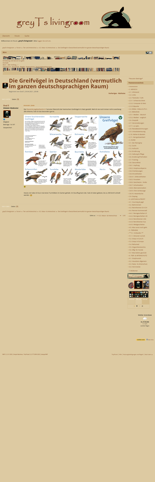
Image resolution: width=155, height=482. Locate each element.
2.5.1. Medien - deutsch (137, 115)
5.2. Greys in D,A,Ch (135, 239)
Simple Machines (18, 354)
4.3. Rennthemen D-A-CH (137, 208)
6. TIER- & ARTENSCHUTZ (137, 255)
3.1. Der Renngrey (135, 143)
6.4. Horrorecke (134, 267)
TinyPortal (115, 354)
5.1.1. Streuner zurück (136, 236)
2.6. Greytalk (133, 120)
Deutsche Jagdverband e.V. (36, 109)
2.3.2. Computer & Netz (137, 103)
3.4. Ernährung (134, 151)
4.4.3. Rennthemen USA (137, 219)
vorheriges (113, 93)
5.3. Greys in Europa (136, 241)
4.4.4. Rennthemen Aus (137, 222)
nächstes (121, 93)
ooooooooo (133, 86)
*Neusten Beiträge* (136, 78)
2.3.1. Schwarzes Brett (136, 101)
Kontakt (5, 63)
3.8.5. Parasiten (134, 179)
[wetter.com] (140, 340)
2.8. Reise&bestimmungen (138, 129)
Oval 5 (6, 105)
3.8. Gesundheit (134, 162)
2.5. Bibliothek (133, 112)
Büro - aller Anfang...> (10, 65)
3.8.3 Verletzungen (135, 171)
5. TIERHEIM (133, 230)
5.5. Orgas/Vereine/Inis (137, 247)
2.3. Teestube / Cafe (135, 98)
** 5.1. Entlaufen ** (135, 233)
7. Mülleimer (133, 271)
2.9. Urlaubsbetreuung (136, 131)
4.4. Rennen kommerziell (137, 210)
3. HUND (131, 140)
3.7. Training (133, 160)
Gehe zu (92, 216)
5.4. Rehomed (133, 244)
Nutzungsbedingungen (44, 67)
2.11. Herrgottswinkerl (136, 137)
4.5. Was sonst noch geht (137, 227)
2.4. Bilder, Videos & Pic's (137, 109)
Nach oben (5, 206)
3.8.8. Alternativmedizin (137, 188)
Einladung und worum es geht (13, 61)
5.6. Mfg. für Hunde (135, 250)
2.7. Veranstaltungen (136, 123)
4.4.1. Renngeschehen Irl (137, 213)
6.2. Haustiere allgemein (137, 261)
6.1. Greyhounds (134, 258)
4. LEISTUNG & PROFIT (136, 199)
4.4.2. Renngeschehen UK (137, 216)
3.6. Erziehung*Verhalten (137, 157)
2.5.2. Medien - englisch (137, 117)
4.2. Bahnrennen (134, 205)
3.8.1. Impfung (134, 165)
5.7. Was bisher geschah (137, 253)
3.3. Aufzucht (133, 148)
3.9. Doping (132, 196)
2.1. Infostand (133, 92)
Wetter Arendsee (145, 315)
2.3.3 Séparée (133, 106)
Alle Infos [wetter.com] (150, 340)
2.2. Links (132, 95)
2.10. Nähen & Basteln (136, 134)
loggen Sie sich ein (44, 41)
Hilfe (120, 354)
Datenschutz (30, 67)
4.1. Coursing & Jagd (136, 202)
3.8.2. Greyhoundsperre (137, 168)
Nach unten (6, 99)
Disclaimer (15, 67)
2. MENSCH (132, 89)
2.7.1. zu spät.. (133, 126)
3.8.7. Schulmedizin (135, 185)
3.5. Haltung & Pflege (136, 154)
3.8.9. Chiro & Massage (137, 191)
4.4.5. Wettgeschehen (136, 224)
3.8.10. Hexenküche (135, 194)
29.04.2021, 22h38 (29, 105)
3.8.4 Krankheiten (135, 174)
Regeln (22, 67)
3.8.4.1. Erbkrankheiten (137, 177)
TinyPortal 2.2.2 (28, 354)
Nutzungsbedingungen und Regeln (133, 354)
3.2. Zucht (132, 146)
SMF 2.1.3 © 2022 (7, 354)
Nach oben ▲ (149, 354)
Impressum (7, 67)
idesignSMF (44, 354)
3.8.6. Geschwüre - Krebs (137, 182)
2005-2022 (37, 354)
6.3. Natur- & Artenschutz (137, 264)
